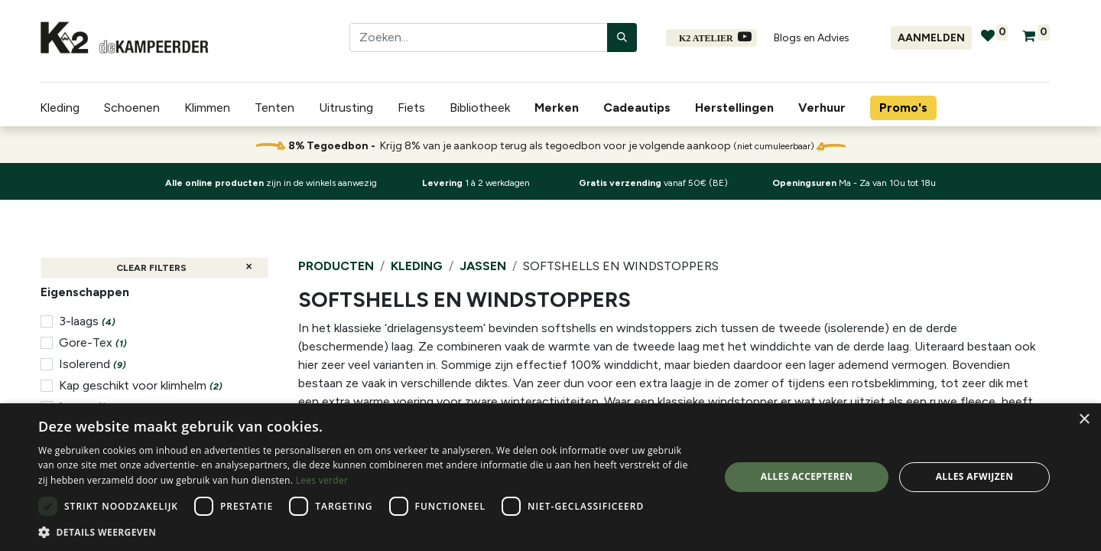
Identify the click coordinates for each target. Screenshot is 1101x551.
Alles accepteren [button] (807, 476)
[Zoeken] (622, 37)
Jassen (483, 266)
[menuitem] (559, 108)
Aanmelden (931, 37)
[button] (369, 532)
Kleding (417, 266)
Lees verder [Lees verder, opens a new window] (322, 480)
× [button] (1084, 419)
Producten (336, 266)
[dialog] (550, 477)
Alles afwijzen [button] (975, 476)
